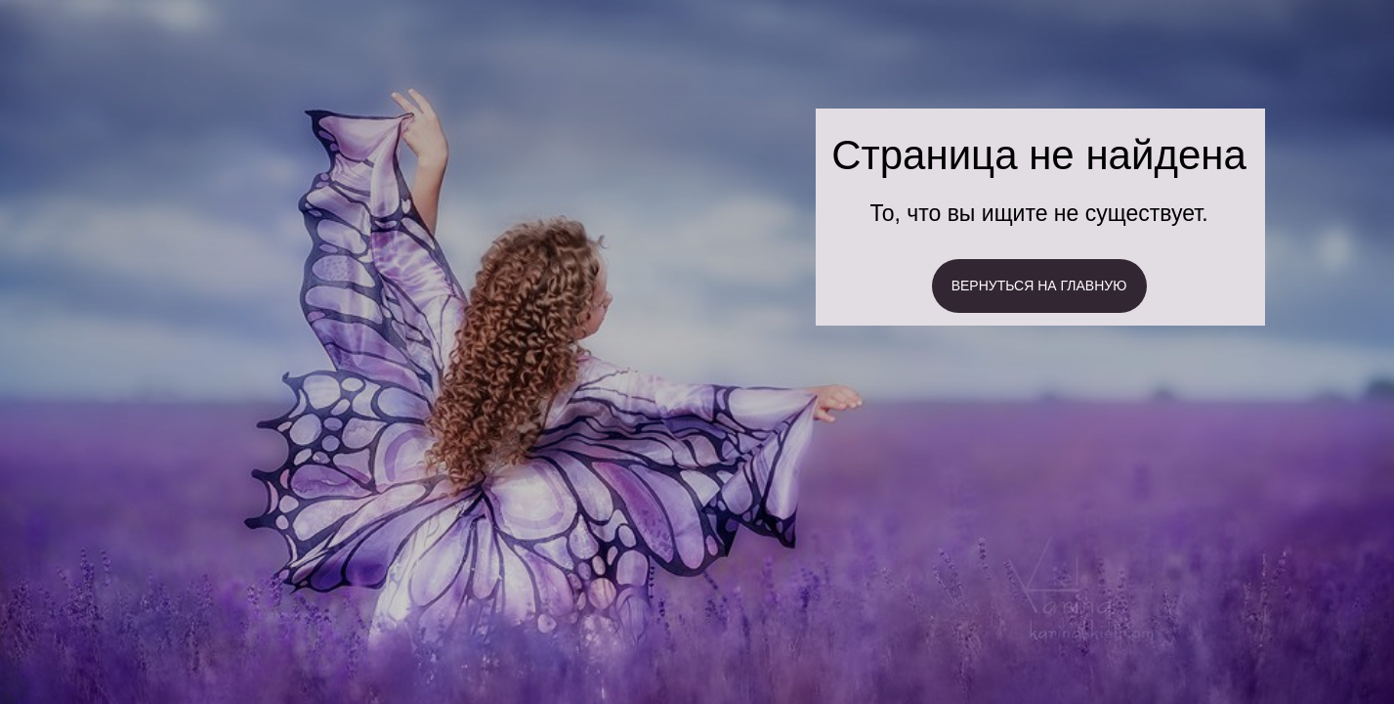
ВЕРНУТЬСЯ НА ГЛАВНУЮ (1039, 285)
